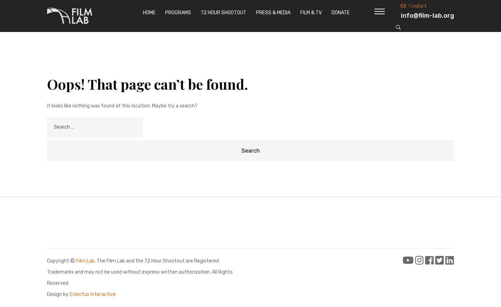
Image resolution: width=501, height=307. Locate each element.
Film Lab (85, 261)
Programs (178, 13)
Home (149, 13)
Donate (341, 13)
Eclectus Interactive (93, 294)
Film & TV (311, 13)
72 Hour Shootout (223, 13)
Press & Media (273, 13)
